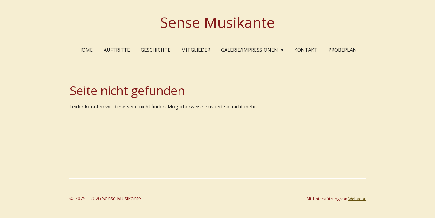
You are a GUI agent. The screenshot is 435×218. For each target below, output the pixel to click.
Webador (357, 198)
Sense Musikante (217, 22)
